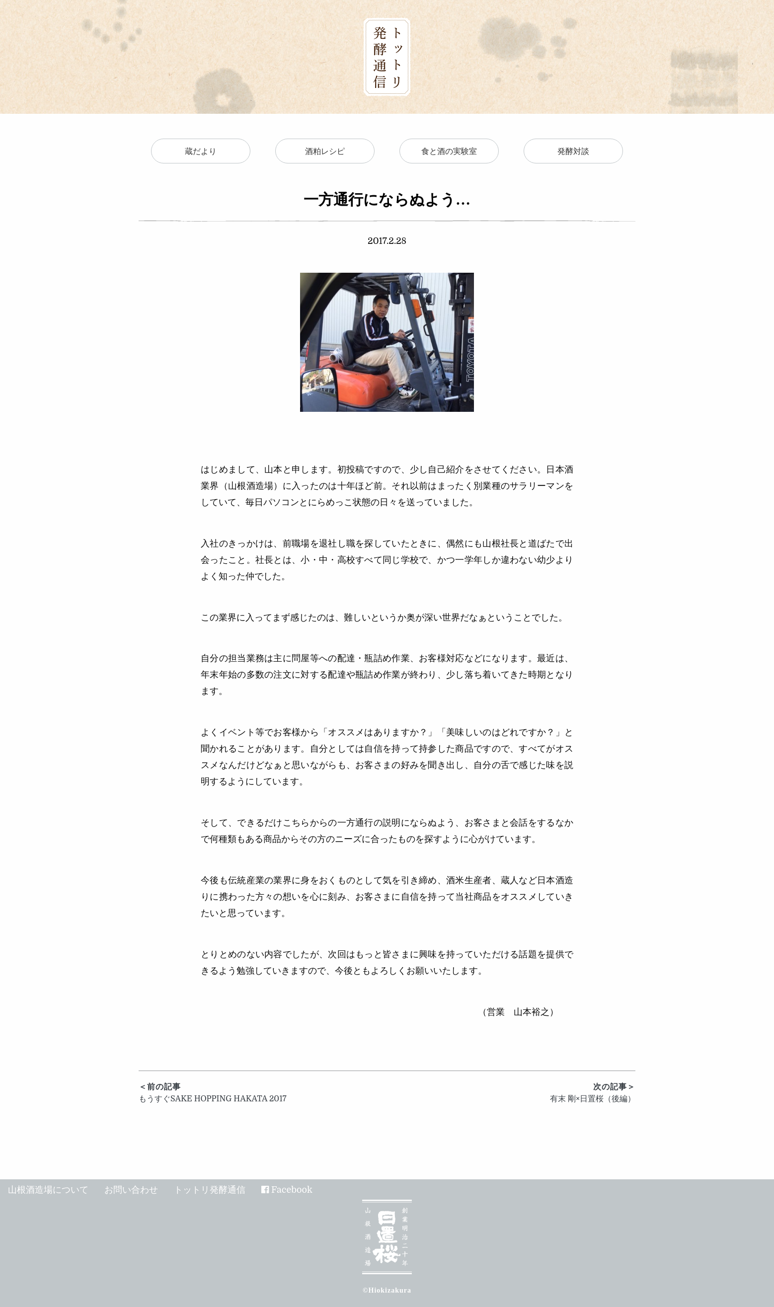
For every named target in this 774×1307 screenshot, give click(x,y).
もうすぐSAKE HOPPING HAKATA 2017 (263, 1092)
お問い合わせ (131, 1190)
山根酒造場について (48, 1190)
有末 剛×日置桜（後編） (511, 1092)
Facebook (291, 1190)
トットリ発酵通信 (209, 1190)
